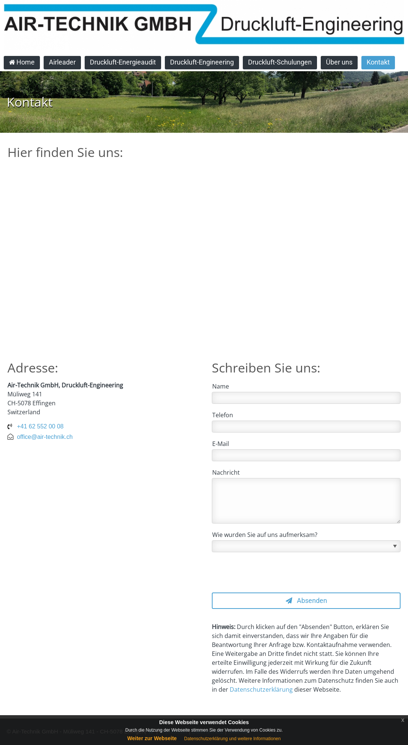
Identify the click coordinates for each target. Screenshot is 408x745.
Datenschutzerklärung (261, 689)
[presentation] (268, 572)
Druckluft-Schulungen (280, 62)
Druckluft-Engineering (202, 62)
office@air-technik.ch (44, 437)
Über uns (339, 62)
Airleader (62, 62)
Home (22, 62)
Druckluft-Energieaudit (123, 62)
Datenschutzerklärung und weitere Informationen (232, 738)
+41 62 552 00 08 (40, 426)
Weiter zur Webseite (152, 738)
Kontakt (378, 62)
